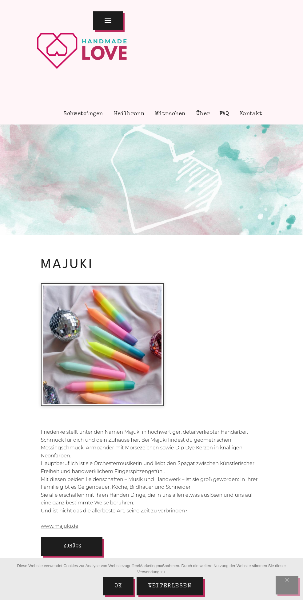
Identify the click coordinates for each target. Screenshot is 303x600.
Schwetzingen (82, 114)
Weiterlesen (170, 586)
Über (202, 114)
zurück (72, 546)
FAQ (224, 114)
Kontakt (250, 114)
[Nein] (287, 585)
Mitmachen (169, 114)
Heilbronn (128, 114)
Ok (118, 586)
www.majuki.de (59, 526)
